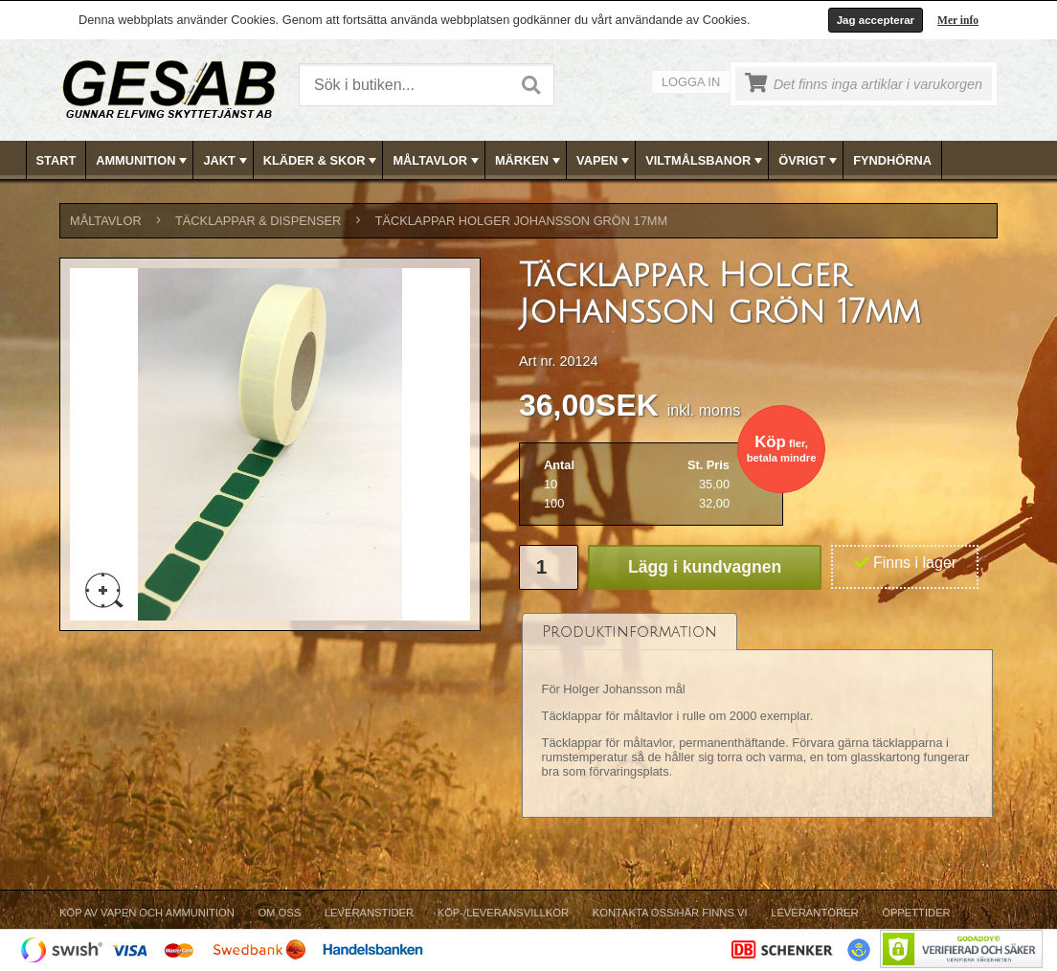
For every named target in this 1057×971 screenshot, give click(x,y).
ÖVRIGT (809, 161)
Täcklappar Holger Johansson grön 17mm (521, 221)
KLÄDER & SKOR (322, 161)
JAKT (226, 161)
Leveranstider (369, 912)
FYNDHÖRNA (892, 160)
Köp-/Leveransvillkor (503, 912)
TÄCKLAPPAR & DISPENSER (258, 221)
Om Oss (279, 912)
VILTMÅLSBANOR (705, 161)
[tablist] (757, 716)
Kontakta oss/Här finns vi (670, 912)
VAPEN (604, 161)
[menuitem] (57, 160)
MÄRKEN (529, 161)
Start (56, 160)
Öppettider (916, 912)
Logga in (691, 82)
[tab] (629, 631)
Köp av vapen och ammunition (147, 912)
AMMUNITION (143, 161)
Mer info (957, 20)
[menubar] (529, 160)
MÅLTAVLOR (437, 161)
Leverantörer (814, 912)
